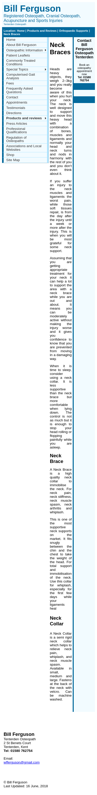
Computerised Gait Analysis (20, 76)
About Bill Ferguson (21, 45)
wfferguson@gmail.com (22, 762)
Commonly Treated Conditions (20, 62)
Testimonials (15, 108)
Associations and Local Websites (23, 147)
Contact (12, 97)
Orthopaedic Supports (73, 30)
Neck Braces (12, 34)
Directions (13, 113)
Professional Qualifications (16, 130)
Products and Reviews (42, 30)
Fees (10, 83)
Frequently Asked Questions (19, 90)
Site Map (13, 160)
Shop (10, 155)
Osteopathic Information (24, 50)
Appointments (16, 102)
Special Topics (17, 69)
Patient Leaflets (18, 55)
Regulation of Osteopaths (16, 139)
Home (21, 30)
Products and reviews (24, 118)
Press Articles (16, 123)
